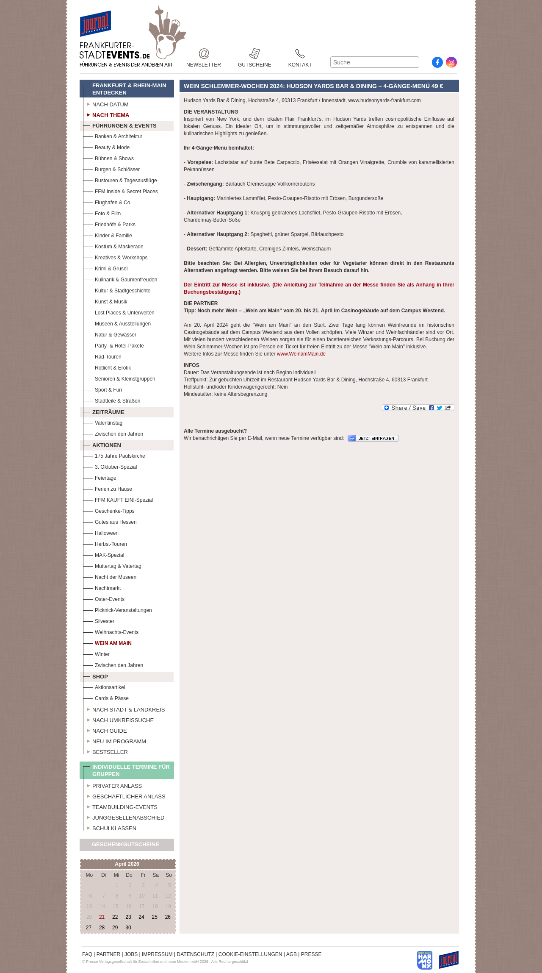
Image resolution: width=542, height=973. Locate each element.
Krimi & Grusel (105, 268)
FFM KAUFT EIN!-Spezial (118, 499)
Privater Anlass (112, 785)
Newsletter (203, 53)
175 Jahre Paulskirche (114, 455)
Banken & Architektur (112, 135)
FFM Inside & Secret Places (120, 190)
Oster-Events (103, 598)
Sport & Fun (102, 389)
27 (88, 928)
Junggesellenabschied (124, 816)
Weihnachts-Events (110, 631)
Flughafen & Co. (107, 201)
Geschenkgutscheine (121, 846)
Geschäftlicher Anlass (124, 795)
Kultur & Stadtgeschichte (116, 290)
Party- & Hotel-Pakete (113, 345)
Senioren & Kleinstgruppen (119, 378)
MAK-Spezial (103, 554)
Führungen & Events (120, 124)
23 (128, 917)
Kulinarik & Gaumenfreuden (120, 279)
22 (115, 917)
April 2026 (127, 864)
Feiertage (99, 477)
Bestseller (105, 751)
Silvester (98, 620)
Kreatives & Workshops (115, 257)
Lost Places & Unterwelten (119, 312)
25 (154, 917)
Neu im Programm (114, 740)
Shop (95, 675)
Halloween (101, 532)
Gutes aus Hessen (110, 521)
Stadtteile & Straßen (111, 400)
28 (102, 928)
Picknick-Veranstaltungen (117, 609)
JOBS (131, 954)
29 (115, 928)
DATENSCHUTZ (195, 954)
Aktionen (102, 444)
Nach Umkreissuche (118, 719)
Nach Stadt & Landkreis (124, 708)
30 (128, 928)
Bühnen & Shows (108, 157)
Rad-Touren (102, 356)
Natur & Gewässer (109, 334)
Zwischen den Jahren (113, 433)
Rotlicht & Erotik (107, 367)
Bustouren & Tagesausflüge (120, 179)
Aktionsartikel (104, 686)
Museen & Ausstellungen (117, 323)
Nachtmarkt (102, 587)
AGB (291, 954)
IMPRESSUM (157, 954)
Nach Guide (105, 730)
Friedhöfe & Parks (109, 224)
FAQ (87, 954)
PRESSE (311, 954)
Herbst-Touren (105, 543)
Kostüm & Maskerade (113, 246)
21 (102, 917)
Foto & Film (102, 212)
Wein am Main (107, 642)
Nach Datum (106, 103)
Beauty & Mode (106, 146)
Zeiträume (103, 411)
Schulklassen (109, 827)
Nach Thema (106, 114)
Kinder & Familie (107, 235)
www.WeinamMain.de (301, 354)
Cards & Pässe (106, 697)
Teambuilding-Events (120, 806)
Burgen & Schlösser (111, 168)
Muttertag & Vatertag (112, 565)
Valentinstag (102, 422)
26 (168, 917)
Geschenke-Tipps (109, 510)
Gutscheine (254, 53)
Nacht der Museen (109, 576)
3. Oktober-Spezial (110, 466)
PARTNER (108, 954)
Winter (96, 653)
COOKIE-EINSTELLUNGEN (250, 954)
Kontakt (300, 53)
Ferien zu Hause (107, 488)
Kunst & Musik (105, 301)
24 (141, 917)
